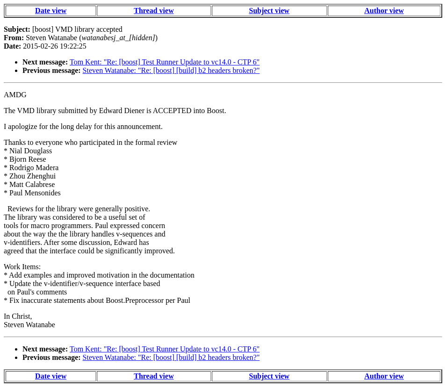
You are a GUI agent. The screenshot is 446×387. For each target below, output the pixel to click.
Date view (50, 10)
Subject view (269, 10)
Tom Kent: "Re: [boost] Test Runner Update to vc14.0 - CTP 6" (164, 62)
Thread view (153, 10)
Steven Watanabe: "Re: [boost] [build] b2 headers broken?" (171, 70)
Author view (384, 10)
